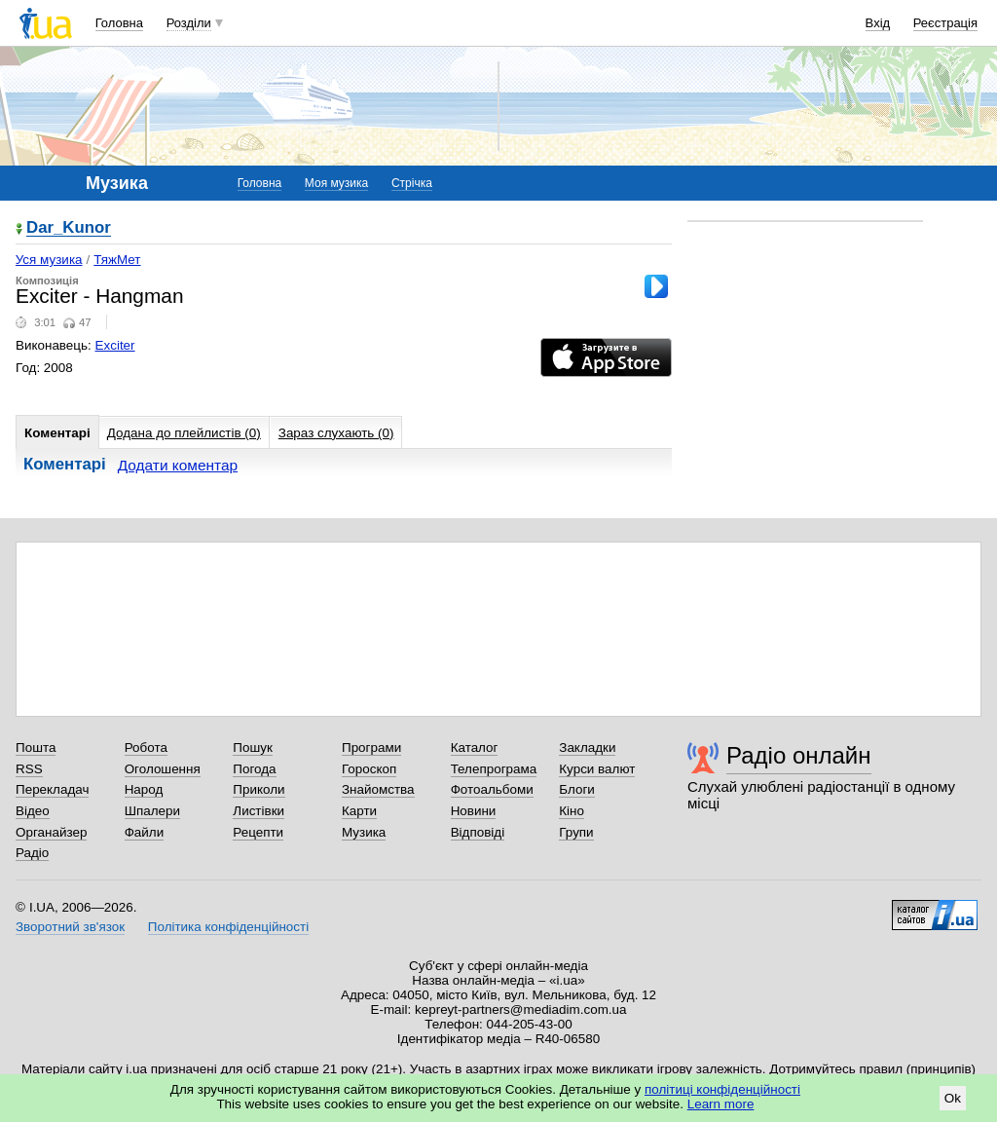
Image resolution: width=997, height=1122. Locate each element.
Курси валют (597, 769)
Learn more (721, 1104)
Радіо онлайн (798, 755)
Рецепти (258, 832)
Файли (145, 832)
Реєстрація (945, 23)
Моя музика (336, 183)
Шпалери (152, 811)
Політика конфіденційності (228, 926)
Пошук (253, 747)
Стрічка (411, 183)
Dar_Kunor (68, 228)
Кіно (571, 811)
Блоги (577, 789)
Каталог (474, 747)
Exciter (115, 345)
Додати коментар (178, 465)
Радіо (32, 852)
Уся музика (49, 259)
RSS (29, 769)
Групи (576, 832)
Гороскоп (369, 769)
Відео (33, 811)
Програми (371, 747)
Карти (359, 811)
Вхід (878, 23)
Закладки (587, 747)
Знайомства (378, 789)
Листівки (258, 811)
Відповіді (478, 832)
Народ (144, 789)
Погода (254, 769)
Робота (146, 747)
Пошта (35, 747)
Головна (119, 23)
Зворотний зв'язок (70, 926)
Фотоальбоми (492, 789)
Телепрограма (494, 769)
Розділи (188, 23)
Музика (364, 832)
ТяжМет (116, 259)
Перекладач (52, 789)
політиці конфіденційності (722, 1089)
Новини (474, 811)
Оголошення (163, 769)
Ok (952, 1098)
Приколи (258, 789)
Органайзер (51, 832)
